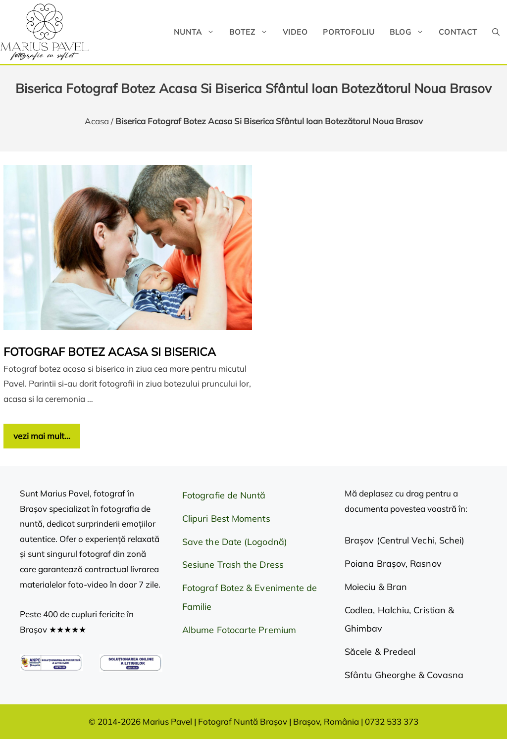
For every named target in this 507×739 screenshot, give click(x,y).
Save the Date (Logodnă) (234, 541)
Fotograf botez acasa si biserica (109, 352)
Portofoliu (349, 32)
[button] (496, 32)
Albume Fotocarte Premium (239, 630)
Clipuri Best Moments (226, 518)
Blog (410, 32)
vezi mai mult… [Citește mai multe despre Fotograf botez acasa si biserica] (41, 436)
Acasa (97, 121)
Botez (252, 32)
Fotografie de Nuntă (224, 495)
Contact (458, 32)
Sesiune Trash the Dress (233, 564)
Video (295, 32)
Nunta (198, 32)
